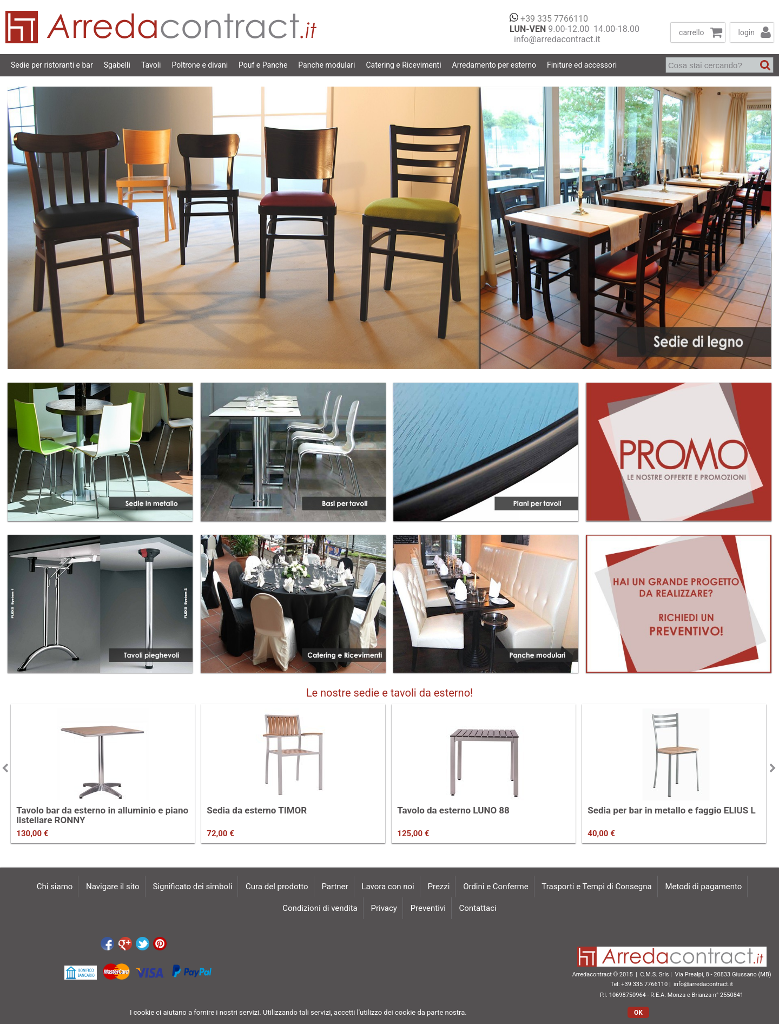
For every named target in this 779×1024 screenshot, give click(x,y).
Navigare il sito (113, 886)
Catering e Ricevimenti (403, 65)
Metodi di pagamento (703, 886)
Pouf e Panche (263, 65)
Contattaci (478, 908)
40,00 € (601, 833)
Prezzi (439, 886)
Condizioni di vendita (319, 908)
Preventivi (428, 908)
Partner (334, 886)
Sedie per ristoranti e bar (52, 65)
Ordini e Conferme (495, 886)
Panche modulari (326, 65)
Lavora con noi (387, 886)
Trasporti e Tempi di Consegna (596, 886)
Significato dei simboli (192, 886)
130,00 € (32, 833)
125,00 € (413, 833)
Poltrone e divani (200, 65)
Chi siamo (55, 886)
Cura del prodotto (277, 886)
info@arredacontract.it (555, 39)
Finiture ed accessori (582, 65)
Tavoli (151, 65)
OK (638, 1012)
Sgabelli (117, 65)
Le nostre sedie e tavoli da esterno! (389, 692)
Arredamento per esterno (494, 65)
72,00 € (220, 833)
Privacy (384, 908)
